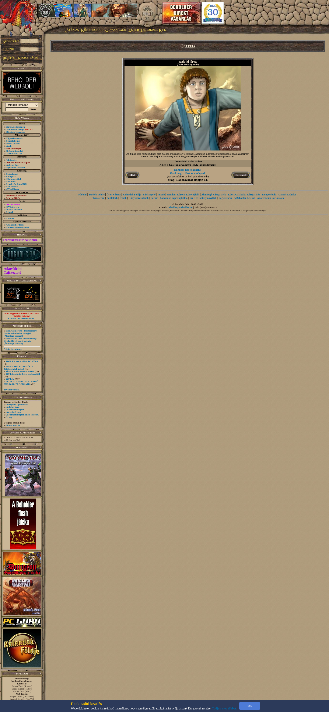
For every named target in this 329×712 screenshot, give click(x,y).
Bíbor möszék (13, 425)
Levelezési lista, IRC (16, 184)
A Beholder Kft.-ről (244, 197)
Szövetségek (12, 174)
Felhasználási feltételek (17, 227)
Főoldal (82, 194)
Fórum (154, 197)
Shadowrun (98, 197)
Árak (8, 146)
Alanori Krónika (287, 194)
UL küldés (11, 160)
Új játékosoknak (14, 138)
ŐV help (10, 379)
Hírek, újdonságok (15, 126)
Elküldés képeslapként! (188, 169)
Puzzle (161, 194)
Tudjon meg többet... (225, 708)
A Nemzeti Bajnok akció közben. (22, 414)
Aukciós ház (12, 165)
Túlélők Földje (97, 194)
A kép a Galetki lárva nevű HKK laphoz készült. (188, 164)
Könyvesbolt (269, 194)
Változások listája (19, 129)
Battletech (112, 197)
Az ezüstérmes (13, 412)
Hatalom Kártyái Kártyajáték (183, 194)
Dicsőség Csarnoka (15, 132)
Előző (132, 175)
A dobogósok (12, 407)
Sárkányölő (149, 194)
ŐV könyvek (12, 207)
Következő (241, 175)
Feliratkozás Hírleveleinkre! (20, 239)
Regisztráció (225, 197)
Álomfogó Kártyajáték (213, 194)
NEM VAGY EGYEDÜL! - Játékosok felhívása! (18, 367)
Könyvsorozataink (139, 197)
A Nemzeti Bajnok (15, 409)
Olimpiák (11, 176)
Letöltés (10, 218)
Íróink (123, 197)
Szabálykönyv (13, 140)
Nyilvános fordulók (15, 167)
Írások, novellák (14, 209)
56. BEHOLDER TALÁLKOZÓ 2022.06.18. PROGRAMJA (21, 382)
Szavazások (12, 186)
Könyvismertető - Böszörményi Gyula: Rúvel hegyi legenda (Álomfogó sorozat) (20, 341)
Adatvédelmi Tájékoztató (13, 270)
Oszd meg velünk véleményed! (188, 173)
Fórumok (11, 181)
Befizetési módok (14, 151)
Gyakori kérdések (15, 224)
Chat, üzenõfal (13, 179)
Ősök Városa (114, 194)
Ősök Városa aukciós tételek (20, 371)
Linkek (10, 212)
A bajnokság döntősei (17, 404)
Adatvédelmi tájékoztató (270, 197)
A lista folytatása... (13, 349)
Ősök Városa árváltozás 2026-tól (22, 361)
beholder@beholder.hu (180, 207)
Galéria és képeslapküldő (174, 197)
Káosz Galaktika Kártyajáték (244, 194)
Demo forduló (13, 143)
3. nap (9, 417)
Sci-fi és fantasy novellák (203, 197)
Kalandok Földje (132, 194)
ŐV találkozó (13, 189)
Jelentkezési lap (14, 153)
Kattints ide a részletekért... (22, 318)
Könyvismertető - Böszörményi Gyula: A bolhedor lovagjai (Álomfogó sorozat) (20, 333)
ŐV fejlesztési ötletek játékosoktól (23, 374)
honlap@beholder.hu (21, 681)
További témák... (12, 389)
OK (250, 706)
